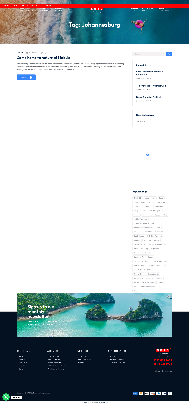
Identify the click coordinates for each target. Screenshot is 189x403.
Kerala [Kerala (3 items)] (156, 240)
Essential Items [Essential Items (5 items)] (158, 206)
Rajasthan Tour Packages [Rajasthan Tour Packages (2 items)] (143, 257)
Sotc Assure (23, 363)
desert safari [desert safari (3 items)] (150, 198)
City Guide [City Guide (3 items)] (138, 198)
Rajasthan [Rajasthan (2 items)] (155, 249)
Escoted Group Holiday (56, 366)
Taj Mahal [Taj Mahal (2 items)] (161, 282)
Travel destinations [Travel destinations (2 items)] (147, 286)
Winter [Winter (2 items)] (136, 291)
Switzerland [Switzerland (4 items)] (138, 278)
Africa (112, 356)
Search (169, 54)
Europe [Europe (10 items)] (136, 211)
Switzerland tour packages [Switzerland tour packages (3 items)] (144, 282)
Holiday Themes (54, 359)
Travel (20, 53)
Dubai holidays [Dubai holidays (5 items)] (139, 202)
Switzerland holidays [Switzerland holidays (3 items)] (154, 278)
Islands (81, 363)
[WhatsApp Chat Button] (6, 397)
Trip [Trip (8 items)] (160, 286)
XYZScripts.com (104, 402)
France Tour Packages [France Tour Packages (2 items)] (151, 215)
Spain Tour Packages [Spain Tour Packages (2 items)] (156, 265)
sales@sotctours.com (163, 371)
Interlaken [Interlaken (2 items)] (159, 232)
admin (48, 53)
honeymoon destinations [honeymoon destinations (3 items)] (143, 227)
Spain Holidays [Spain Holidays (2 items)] (139, 265)
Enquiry (21, 366)
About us (22, 359)
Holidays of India (54, 363)
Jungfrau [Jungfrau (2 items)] (147, 240)
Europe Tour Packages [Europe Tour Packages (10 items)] (151, 211)
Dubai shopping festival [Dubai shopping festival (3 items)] (157, 202)
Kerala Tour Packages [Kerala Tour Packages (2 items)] (157, 244)
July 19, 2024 (33, 53)
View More (24, 77)
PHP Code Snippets (85, 402)
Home (21, 356)
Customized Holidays (56, 369)
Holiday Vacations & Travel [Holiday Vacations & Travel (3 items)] (144, 223)
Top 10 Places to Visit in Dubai (151, 85)
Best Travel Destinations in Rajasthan (149, 73)
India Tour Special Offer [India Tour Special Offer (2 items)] (143, 232)
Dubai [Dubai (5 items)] (161, 198)
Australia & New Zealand (119, 363)
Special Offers (53, 356)
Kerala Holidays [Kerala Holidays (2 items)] (140, 244)
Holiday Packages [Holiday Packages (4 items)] (140, 219)
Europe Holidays (84, 359)
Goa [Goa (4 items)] (165, 215)
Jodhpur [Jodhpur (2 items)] (137, 240)
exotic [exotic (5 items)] (166, 211)
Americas (82, 356)
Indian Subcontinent (117, 359)
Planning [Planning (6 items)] (144, 249)
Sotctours (35, 393)
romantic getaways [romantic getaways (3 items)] (141, 261)
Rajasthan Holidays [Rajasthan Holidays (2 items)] (141, 253)
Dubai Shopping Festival (148, 97)
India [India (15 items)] (158, 227)
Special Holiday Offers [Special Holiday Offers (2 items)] (142, 270)
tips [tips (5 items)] (135, 286)
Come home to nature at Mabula (49, 57)
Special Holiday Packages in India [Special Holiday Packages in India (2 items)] (146, 274)
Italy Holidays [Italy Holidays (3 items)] (139, 236)
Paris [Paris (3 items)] (136, 249)
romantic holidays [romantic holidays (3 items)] (159, 261)
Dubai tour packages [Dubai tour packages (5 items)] (141, 206)
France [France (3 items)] (136, 215)
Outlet (21, 369)
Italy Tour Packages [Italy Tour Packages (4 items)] (154, 236)
